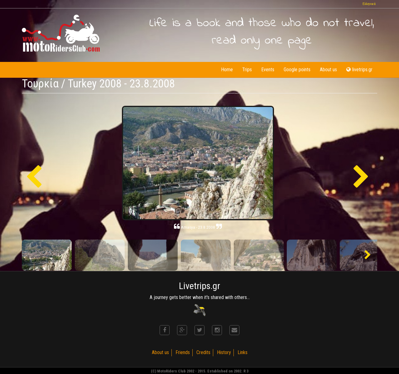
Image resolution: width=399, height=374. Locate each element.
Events (267, 69)
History (224, 352)
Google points (297, 69)
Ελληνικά (369, 4)
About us (328, 69)
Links (243, 352)
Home (227, 69)
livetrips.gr (359, 69)
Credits (203, 352)
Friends (182, 352)
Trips (247, 69)
